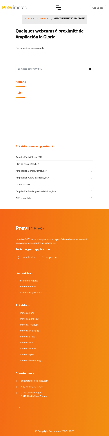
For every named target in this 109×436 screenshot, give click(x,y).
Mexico (44, 18)
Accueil (30, 18)
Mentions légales (29, 280)
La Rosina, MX (23, 184)
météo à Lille (26, 342)
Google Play (29, 257)
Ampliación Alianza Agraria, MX (32, 177)
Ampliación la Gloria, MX (29, 156)
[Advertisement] (54, 123)
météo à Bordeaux (29, 318)
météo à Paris (27, 312)
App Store (51, 257)
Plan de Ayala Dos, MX (27, 163)
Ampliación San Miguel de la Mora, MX (36, 191)
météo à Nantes (28, 348)
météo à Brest (27, 336)
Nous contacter (28, 286)
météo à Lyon (27, 354)
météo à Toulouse (29, 324)
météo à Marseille (29, 330)
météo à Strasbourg (30, 360)
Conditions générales (31, 292)
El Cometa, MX (23, 198)
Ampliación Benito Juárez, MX (31, 170)
